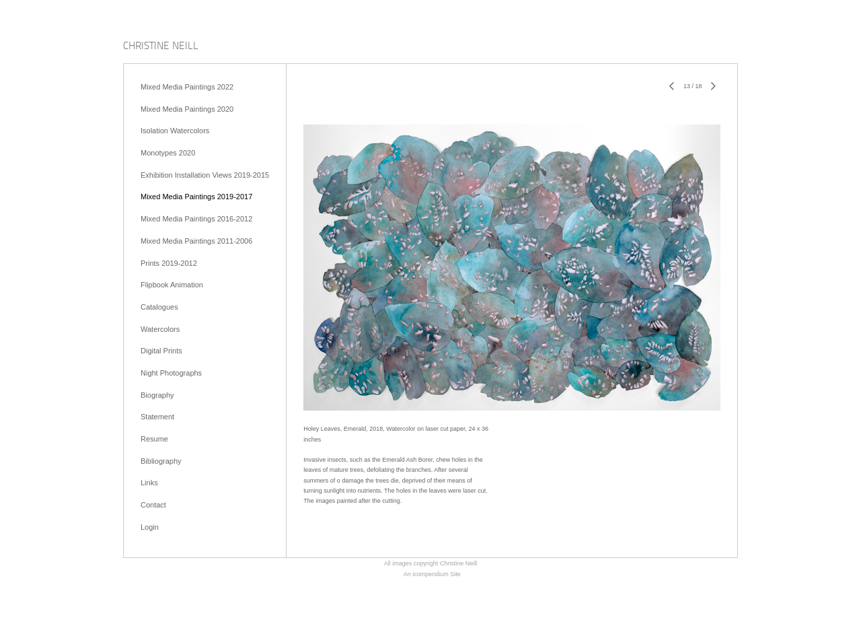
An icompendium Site (432, 574)
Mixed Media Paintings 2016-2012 (196, 219)
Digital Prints (161, 351)
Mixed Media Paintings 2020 (187, 109)
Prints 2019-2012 (169, 263)
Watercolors (160, 329)
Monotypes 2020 (168, 153)
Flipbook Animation (172, 285)
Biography (157, 395)
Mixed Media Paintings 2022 (187, 87)
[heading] (160, 46)
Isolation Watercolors (175, 131)
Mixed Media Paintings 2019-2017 (196, 197)
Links (149, 483)
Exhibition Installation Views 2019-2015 (205, 175)
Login (150, 527)
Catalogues (159, 307)
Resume (154, 439)
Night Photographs (171, 373)
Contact (153, 505)
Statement (157, 417)
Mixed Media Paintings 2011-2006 (196, 241)
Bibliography (161, 461)
